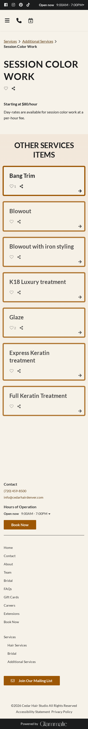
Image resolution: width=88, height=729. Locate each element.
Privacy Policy (61, 712)
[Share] (14, 88)
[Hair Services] (17, 645)
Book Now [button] (20, 524)
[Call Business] (19, 20)
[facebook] (7, 5)
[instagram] (15, 5)
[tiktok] (30, 5)
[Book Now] (11, 622)
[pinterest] (22, 5)
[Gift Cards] (11, 597)
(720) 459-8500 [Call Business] (15, 491)
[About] (8, 564)
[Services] (10, 637)
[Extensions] (11, 614)
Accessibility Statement (33, 712)
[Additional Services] (22, 662)
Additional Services (37, 41)
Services (10, 41)
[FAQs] (8, 589)
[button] (31, 20)
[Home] (8, 548)
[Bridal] (8, 581)
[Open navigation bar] (7, 20)
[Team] (7, 572)
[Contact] (9, 556)
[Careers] (9, 605)
